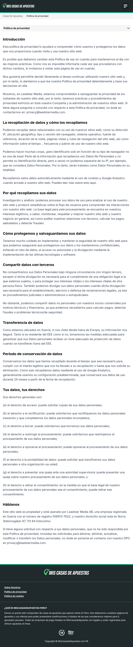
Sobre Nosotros (12, 587)
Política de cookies (14, 596)
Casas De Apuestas (13, 16)
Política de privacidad (15, 591)
